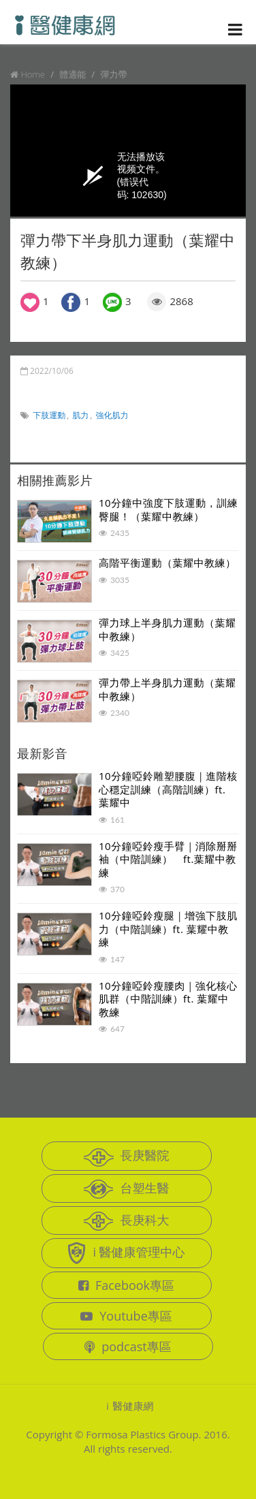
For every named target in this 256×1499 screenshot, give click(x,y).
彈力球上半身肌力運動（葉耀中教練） (167, 629)
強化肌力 (112, 415)
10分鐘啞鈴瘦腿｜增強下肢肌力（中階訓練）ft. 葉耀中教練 (168, 929)
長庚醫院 (127, 1156)
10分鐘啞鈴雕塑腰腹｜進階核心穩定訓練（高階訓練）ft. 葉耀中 (168, 789)
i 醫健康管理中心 (126, 1253)
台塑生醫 (127, 1189)
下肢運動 (49, 415)
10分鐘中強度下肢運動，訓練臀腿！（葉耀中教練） (168, 509)
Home (32, 74)
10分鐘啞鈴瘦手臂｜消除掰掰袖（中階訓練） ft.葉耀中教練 (168, 859)
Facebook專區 (126, 1285)
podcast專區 (127, 1346)
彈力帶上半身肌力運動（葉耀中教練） (167, 689)
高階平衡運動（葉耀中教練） (167, 562)
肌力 (80, 415)
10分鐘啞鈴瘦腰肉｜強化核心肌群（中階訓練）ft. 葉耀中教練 (168, 999)
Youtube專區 (126, 1316)
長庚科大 (127, 1221)
